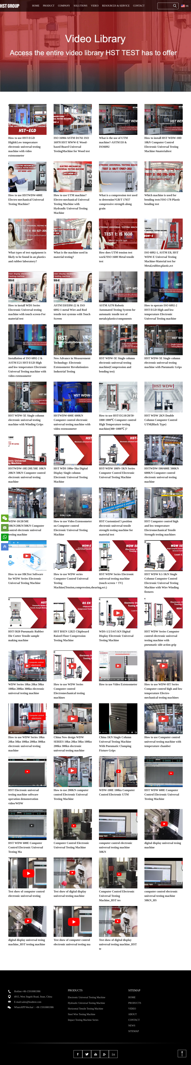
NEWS (131, 1025)
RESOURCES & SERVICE (116, 5)
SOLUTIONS (80, 5)
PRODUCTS (134, 1003)
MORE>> (181, 96)
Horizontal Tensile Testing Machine (85, 1008)
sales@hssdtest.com (31, 1002)
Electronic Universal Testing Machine (86, 997)
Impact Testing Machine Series (83, 1020)
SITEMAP (133, 1031)
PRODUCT (48, 5)
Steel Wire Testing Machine (81, 1014)
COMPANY (64, 5)
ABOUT (132, 1014)
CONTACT (139, 5)
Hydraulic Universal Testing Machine (86, 1003)
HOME (35, 5)
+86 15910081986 (45, 1007)
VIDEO (95, 5)
